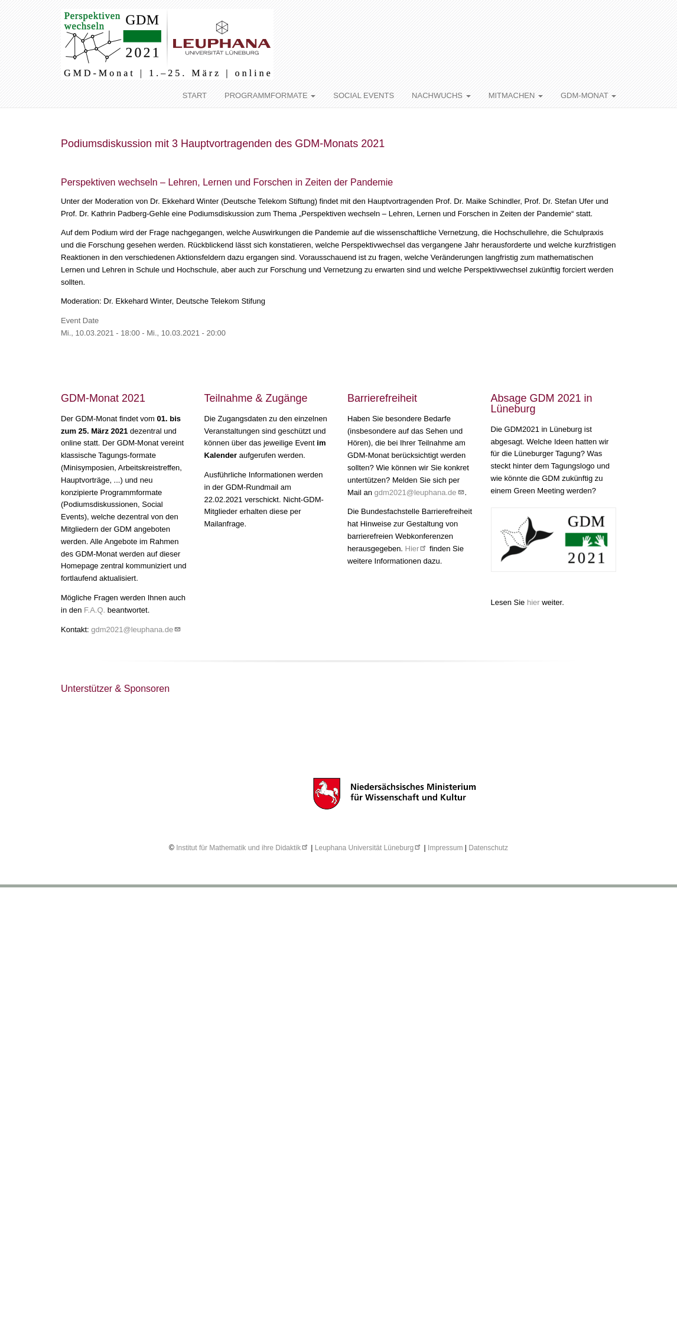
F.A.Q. (94, 610)
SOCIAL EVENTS (363, 95)
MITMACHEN (516, 95)
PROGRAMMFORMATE (269, 95)
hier (534, 602)
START (195, 95)
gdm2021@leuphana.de (136, 629)
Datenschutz (488, 848)
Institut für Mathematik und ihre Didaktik (242, 848)
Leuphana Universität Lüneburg (368, 848)
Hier (416, 548)
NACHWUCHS (441, 95)
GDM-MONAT (588, 95)
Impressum (445, 848)
